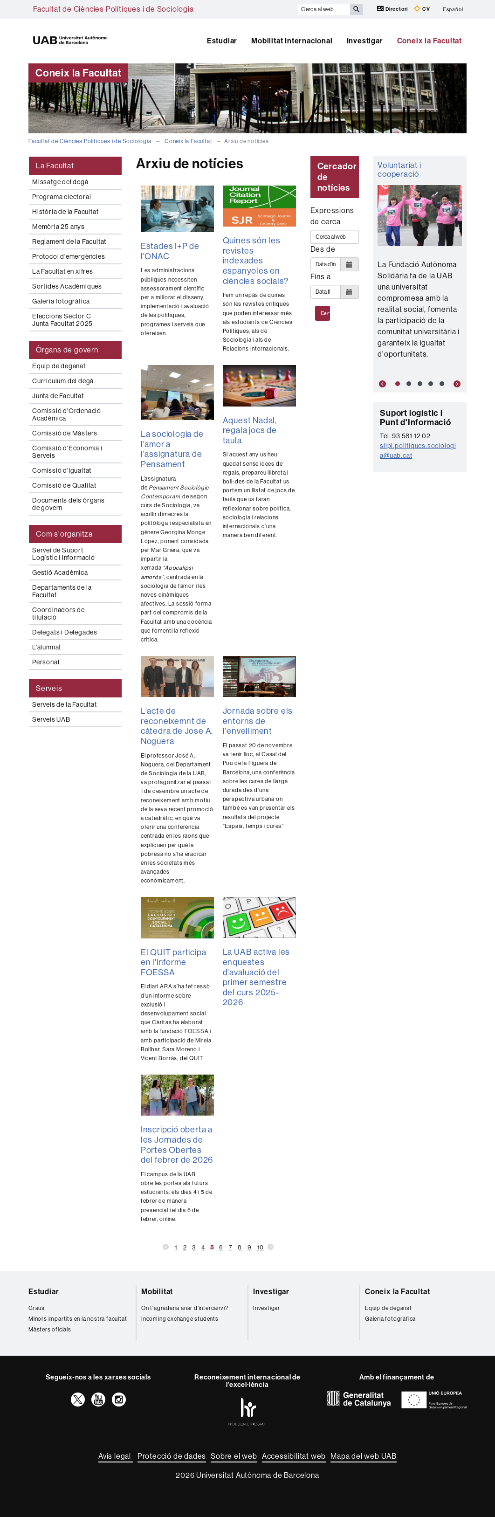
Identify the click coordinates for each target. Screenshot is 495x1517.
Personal (45, 662)
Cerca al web (325, 313)
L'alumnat (46, 647)
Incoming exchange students (180, 1319)
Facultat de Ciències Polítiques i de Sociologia (113, 9)
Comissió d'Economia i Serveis (67, 451)
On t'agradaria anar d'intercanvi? (184, 1308)
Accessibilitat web (294, 1456)
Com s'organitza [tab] (64, 534)
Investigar (365, 40)
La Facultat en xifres (62, 271)
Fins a (320, 276)
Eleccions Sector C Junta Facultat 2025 (62, 319)
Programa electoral (61, 196)
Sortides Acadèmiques (67, 286)
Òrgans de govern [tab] (67, 349)
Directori (393, 8)
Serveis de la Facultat (64, 704)
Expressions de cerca (332, 216)
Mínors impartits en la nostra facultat (77, 1319)
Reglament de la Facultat (69, 241)
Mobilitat (157, 1291)
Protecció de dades (172, 1456)
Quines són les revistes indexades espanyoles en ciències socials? (256, 260)
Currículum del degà (63, 381)
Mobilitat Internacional (291, 40)
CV (422, 8)
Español (453, 9)
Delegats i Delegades (64, 632)
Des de (323, 249)
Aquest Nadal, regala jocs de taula (250, 430)
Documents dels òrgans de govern (68, 503)
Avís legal (115, 1456)
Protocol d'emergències (68, 256)
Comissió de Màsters (64, 433)
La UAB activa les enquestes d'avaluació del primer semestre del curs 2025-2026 (256, 977)
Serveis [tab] (49, 688)
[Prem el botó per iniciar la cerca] (356, 9)
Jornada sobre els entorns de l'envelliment (258, 721)
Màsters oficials (49, 1329)
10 (260, 1247)
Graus (36, 1308)
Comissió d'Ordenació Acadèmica (66, 414)
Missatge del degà (60, 182)
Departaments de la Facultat (61, 591)
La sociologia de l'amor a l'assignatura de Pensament (172, 449)
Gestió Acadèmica (60, 572)
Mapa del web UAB (363, 1456)
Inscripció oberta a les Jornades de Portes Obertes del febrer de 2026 (177, 1145)
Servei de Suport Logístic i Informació (63, 553)
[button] (380, 384)
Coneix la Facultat (429, 40)
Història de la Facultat (65, 211)
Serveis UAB (51, 719)
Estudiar (222, 40)
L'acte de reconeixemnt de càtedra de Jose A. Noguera (177, 726)
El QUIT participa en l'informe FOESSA (173, 962)
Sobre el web (234, 1456)
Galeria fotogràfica (61, 301)
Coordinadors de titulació (58, 613)
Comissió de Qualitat (64, 485)
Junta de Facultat (58, 396)
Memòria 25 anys (58, 226)
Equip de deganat (59, 366)
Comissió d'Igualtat (61, 470)
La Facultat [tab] (55, 165)
